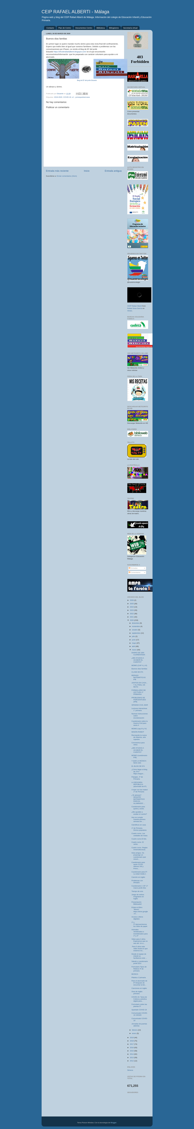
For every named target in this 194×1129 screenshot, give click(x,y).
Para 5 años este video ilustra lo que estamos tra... (139, 949)
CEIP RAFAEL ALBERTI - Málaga (75, 11)
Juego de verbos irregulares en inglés (137, 897)
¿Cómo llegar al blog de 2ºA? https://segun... (139, 771)
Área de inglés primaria (136, 993)
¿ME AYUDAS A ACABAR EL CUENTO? (137, 660)
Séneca (130, 1070)
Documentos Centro (83, 28)
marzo (134, 650)
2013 (132, 1057)
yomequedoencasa (82, 97)
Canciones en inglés (139, 988)
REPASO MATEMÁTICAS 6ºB (138, 677)
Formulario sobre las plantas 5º (139, 1005)
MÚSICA (134, 974)
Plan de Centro (64, 28)
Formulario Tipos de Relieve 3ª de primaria (138, 969)
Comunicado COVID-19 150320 (139, 1014)
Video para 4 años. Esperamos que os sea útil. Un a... (139, 941)
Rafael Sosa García (134, 308)
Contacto (50, 28)
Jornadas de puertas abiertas (139, 1025)
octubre (135, 630)
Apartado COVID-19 (139, 1010)
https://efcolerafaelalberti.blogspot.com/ (70, 52)
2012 (132, 1061)
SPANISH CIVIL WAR (139, 705)
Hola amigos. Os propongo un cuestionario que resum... (138, 856)
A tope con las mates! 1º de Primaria (139, 791)
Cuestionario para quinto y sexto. (138, 808)
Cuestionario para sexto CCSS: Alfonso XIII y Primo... (138, 865)
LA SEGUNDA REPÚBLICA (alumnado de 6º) (138, 784)
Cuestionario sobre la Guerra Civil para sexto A (139, 723)
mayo (134, 643)
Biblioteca (101, 28)
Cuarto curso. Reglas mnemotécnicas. (139, 849)
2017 (132, 1044)
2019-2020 (58, 97)
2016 (132, 1047)
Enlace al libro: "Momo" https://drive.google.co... (139, 910)
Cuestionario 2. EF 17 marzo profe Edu (139, 887)
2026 (132, 600)
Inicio (86, 171)
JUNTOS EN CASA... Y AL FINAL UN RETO (139, 685)
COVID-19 (67, 97)
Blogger (113, 1123)
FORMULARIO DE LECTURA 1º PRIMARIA (138, 692)
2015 (132, 1051)
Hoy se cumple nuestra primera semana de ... (138, 819)
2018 (132, 1041)
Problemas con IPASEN (137, 882)
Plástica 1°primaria (138, 977)
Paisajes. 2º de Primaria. (137, 778)
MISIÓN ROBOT (137, 732)
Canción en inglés (138, 877)
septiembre (136, 633)
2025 (132, 604)
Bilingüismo (114, 28)
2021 (132, 617)
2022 (132, 614)
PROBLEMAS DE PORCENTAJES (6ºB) (138, 700)
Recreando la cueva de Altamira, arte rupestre (139, 737)
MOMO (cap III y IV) (139, 729)
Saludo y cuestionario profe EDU (139, 962)
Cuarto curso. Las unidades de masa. (139, 834)
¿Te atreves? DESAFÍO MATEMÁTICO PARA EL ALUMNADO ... (138, 799)
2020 (132, 620)
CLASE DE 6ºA (137, 672)
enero (134, 1033)
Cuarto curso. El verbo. (137, 843)
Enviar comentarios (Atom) (67, 176)
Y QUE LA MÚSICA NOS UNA (138, 762)
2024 (132, 607)
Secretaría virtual (130, 28)
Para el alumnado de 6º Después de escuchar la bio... (139, 983)
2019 (132, 1037)
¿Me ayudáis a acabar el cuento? (139, 813)
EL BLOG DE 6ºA (138, 766)
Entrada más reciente (57, 171)
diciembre (136, 623)
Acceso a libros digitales (137, 918)
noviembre (136, 626)
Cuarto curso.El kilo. (139, 839)
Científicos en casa (138, 825)
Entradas (133, 568)
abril (134, 646)
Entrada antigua (113, 171)
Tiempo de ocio (137, 891)
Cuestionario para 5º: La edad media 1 (139, 873)
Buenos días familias (139, 669)
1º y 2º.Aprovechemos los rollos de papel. (139, 924)
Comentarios (134, 572)
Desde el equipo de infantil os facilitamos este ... (139, 956)
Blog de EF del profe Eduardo (87, 80)
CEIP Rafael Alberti (134, 306)
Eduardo (60, 94)
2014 (132, 1054)
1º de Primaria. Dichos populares (138, 829)
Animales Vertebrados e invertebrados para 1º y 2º (139, 933)
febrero (135, 1030)
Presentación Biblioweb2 (136, 903)
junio (134, 640)
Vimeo (129, 311)
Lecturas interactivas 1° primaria (139, 709)
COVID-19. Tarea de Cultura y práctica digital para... (139, 999)
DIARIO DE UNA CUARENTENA (138, 654)
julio (134, 636)
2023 (132, 610)
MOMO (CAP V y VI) (139, 665)
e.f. (73, 97)
